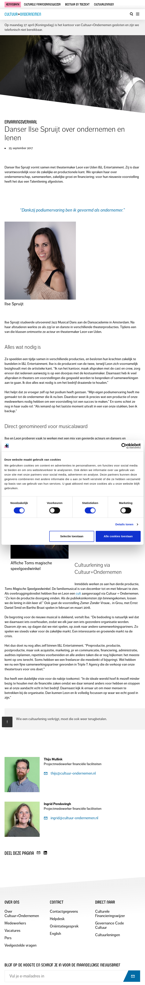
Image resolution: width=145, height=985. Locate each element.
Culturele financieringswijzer (42, 4)
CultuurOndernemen (23, 14)
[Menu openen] (137, 14)
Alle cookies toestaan (118, 536)
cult (78, 593)
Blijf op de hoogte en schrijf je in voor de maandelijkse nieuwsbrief (62, 965)
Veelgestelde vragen (20, 945)
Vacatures (12, 930)
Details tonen (124, 524)
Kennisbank (12, 4)
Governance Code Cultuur (109, 925)
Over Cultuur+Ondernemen (22, 913)
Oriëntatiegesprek (64, 926)
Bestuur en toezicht (77, 4)
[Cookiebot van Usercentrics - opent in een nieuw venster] (124, 446)
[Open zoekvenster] (131, 14)
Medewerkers (15, 923)
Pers (8, 938)
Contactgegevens (64, 911)
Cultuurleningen (104, 4)
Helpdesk (57, 919)
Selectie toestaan (71, 536)
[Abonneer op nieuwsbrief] (129, 976)
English (55, 933)
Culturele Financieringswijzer (110, 913)
